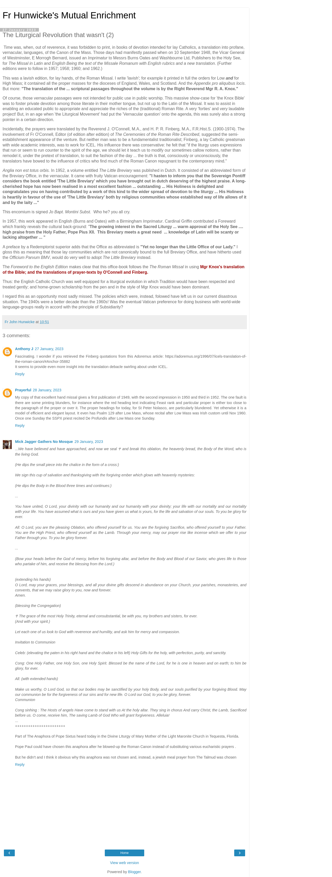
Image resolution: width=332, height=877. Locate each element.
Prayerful (23, 390)
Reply (20, 374)
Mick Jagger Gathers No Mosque (44, 442)
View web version (124, 863)
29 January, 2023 (88, 442)
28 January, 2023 (47, 390)
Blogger (134, 872)
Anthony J (24, 349)
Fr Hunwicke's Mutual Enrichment (69, 15)
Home (124, 853)
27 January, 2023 (49, 349)
